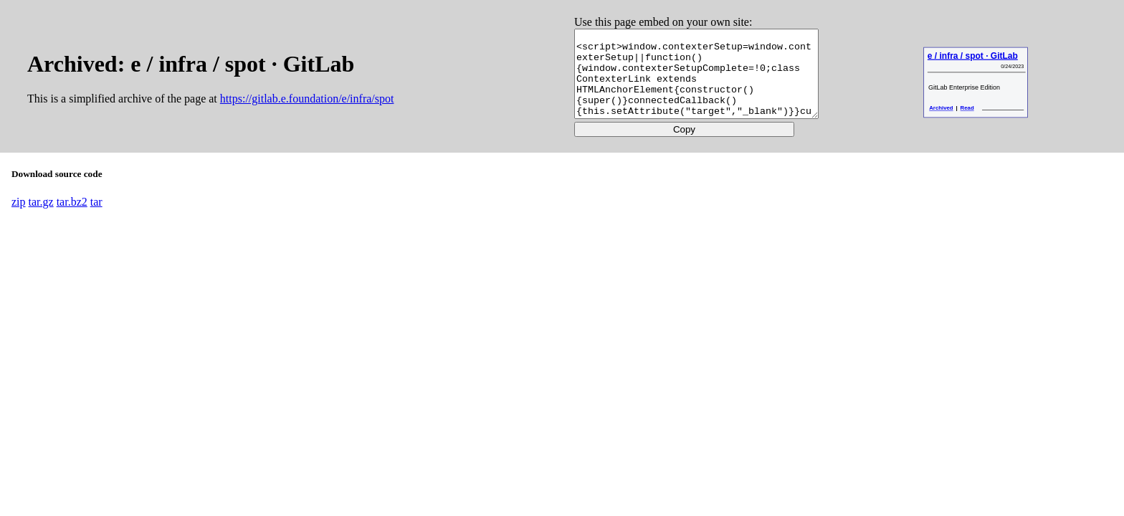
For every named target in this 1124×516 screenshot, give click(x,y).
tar (96, 219)
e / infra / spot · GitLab (976, 72)
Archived (944, 125)
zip (18, 219)
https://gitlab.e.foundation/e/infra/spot (307, 107)
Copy (683, 146)
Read (970, 125)
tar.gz (41, 219)
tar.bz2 (72, 219)
